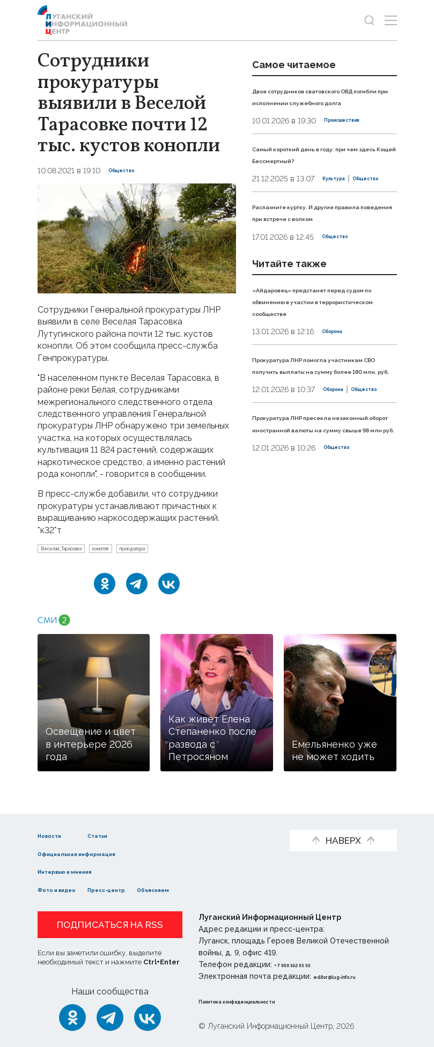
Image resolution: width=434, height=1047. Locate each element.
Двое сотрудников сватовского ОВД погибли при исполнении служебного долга (323, 102)
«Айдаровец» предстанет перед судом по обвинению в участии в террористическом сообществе (320, 354)
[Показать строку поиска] (369, 20)
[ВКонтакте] (169, 588)
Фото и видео (68, 889)
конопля (144, 551)
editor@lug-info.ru (349, 976)
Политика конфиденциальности (263, 1001)
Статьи (126, 835)
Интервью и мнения (82, 871)
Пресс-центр (141, 889)
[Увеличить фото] (137, 238)
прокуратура (197, 551)
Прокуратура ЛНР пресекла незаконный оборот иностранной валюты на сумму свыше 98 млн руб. (323, 530)
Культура (270, 215)
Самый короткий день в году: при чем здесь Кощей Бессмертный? (318, 171)
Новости (57, 835)
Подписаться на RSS (110, 924)
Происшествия (353, 132)
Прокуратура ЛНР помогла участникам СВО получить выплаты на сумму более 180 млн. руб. (318, 436)
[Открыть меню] (390, 20)
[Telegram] (137, 588)
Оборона (339, 391)
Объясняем (208, 889)
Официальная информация (98, 853)
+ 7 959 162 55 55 (304, 964)
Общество (129, 170)
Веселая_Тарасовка (78, 551)
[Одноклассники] (104, 588)
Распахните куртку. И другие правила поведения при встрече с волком (317, 254)
